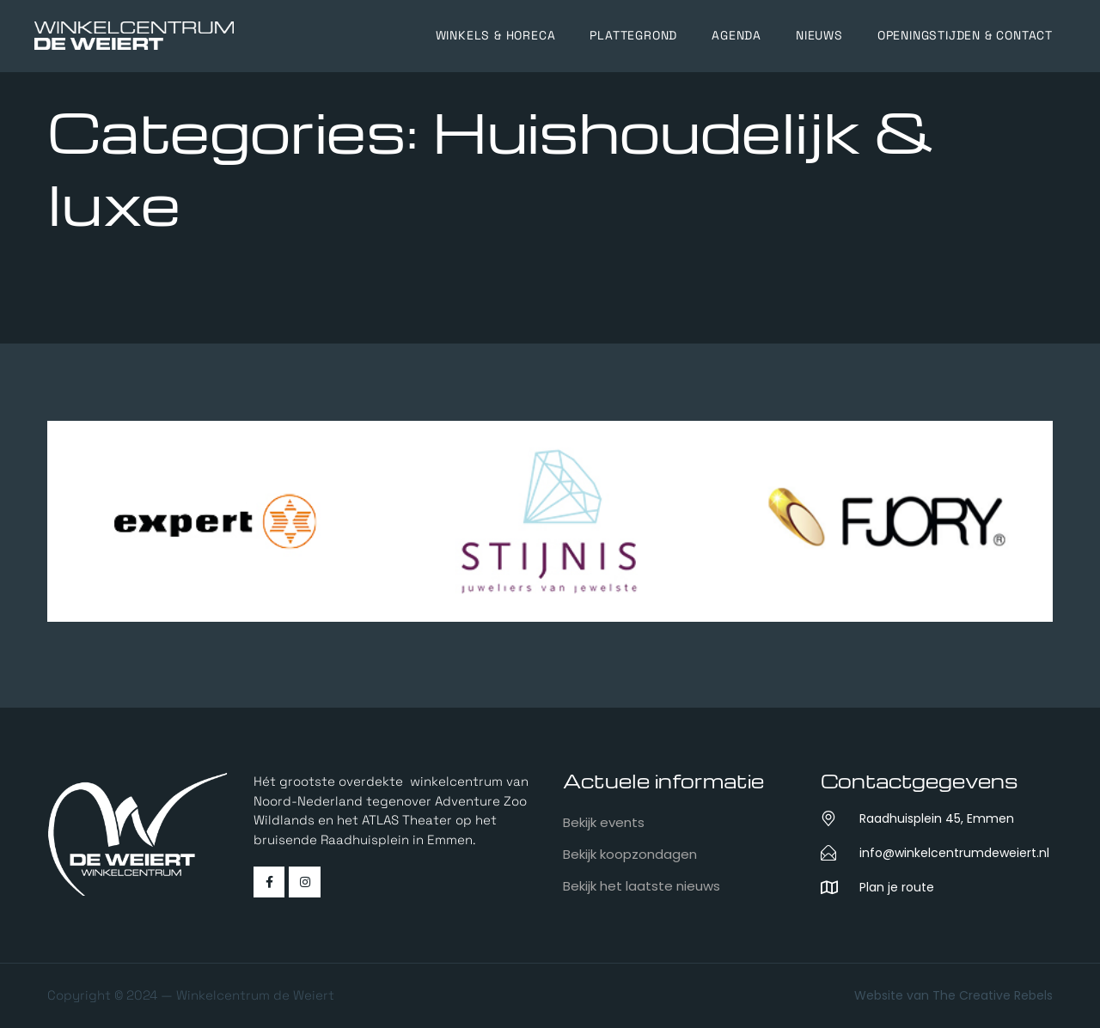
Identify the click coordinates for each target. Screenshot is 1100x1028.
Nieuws (819, 35)
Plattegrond (633, 35)
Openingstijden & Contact (965, 35)
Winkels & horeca (496, 35)
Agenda (736, 35)
